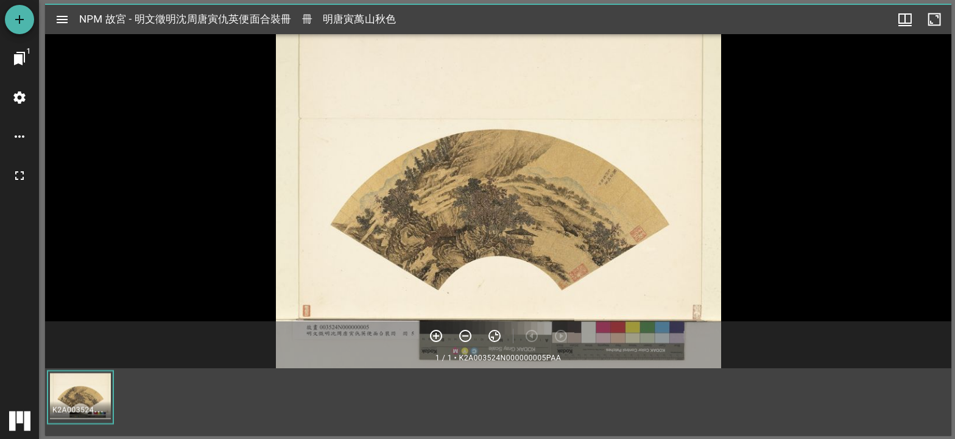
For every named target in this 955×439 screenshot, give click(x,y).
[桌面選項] (19, 136)
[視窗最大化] (934, 19)
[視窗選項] (905, 19)
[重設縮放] (494, 336)
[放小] (465, 336)
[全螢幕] (19, 175)
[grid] (498, 401)
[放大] (436, 336)
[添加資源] (19, 19)
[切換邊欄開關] (62, 19)
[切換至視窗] (19, 58)
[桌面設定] (19, 97)
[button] (80, 397)
